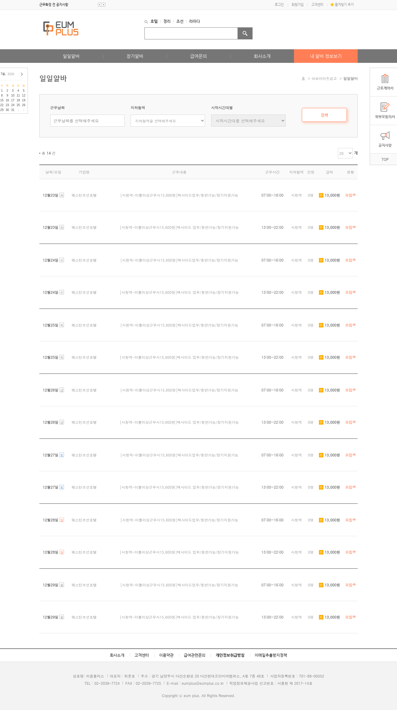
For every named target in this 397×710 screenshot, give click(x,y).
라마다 (194, 21)
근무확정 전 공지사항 (53, 5)
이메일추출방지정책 (271, 655)
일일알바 (71, 56)
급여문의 (198, 56)
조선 (179, 21)
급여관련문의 (194, 655)
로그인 (279, 5)
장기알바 (134, 56)
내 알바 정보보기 (326, 56)
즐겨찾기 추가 (344, 5)
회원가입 (298, 5)
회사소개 (262, 56)
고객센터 (317, 5)
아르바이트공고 (324, 78)
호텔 (154, 21)
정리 (167, 21)
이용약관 (166, 655)
